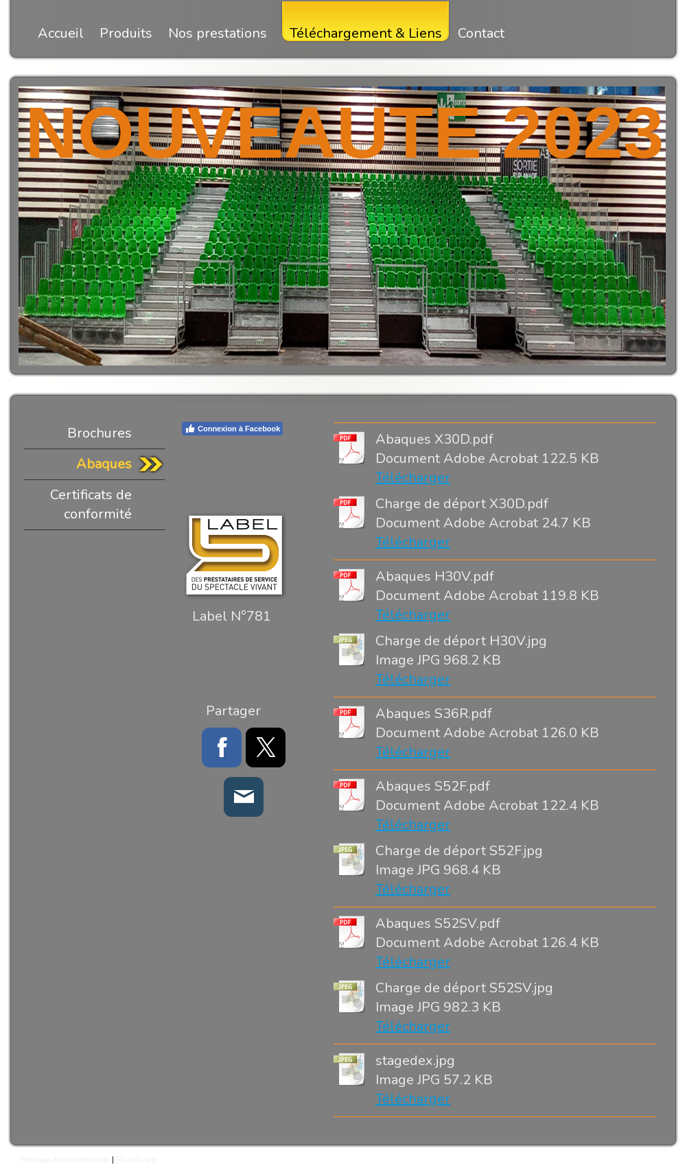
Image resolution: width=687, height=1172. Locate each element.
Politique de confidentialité (65, 1160)
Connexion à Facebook (232, 428)
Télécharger (412, 477)
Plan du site (136, 1160)
